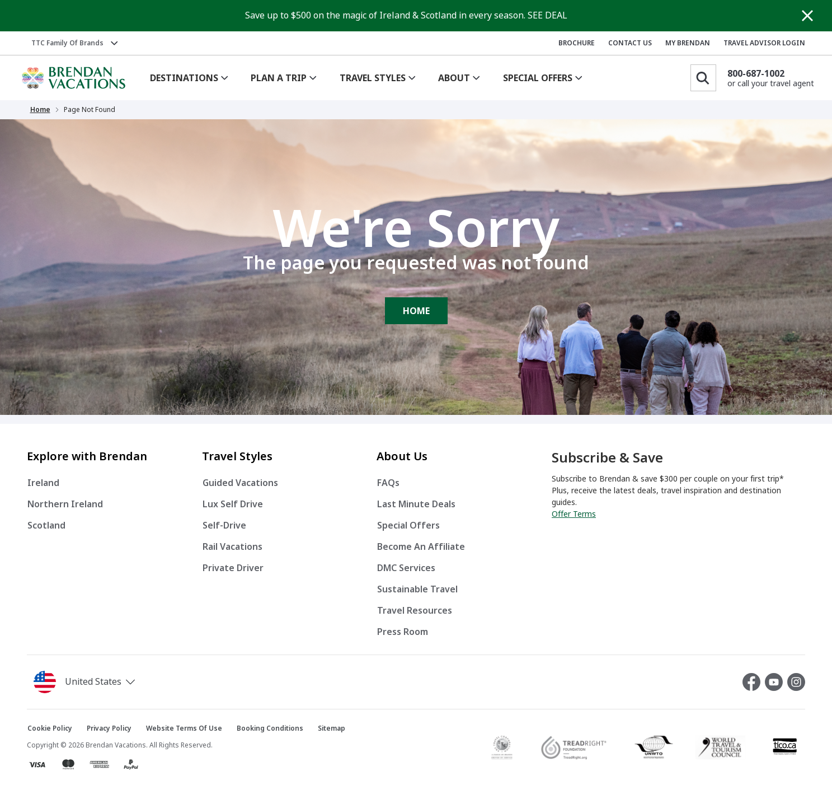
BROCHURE (576, 43)
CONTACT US (630, 43)
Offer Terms (574, 514)
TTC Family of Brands (67, 43)
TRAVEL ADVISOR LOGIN (764, 43)
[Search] (703, 77)
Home (40, 110)
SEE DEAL (547, 15)
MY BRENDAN (687, 43)
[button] (86, 682)
